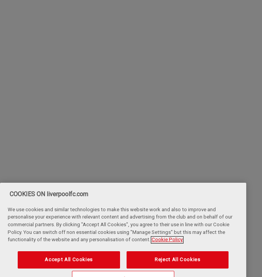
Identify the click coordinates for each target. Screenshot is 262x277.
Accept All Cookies (69, 264)
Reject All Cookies (177, 264)
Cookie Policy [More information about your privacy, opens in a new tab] (167, 244)
